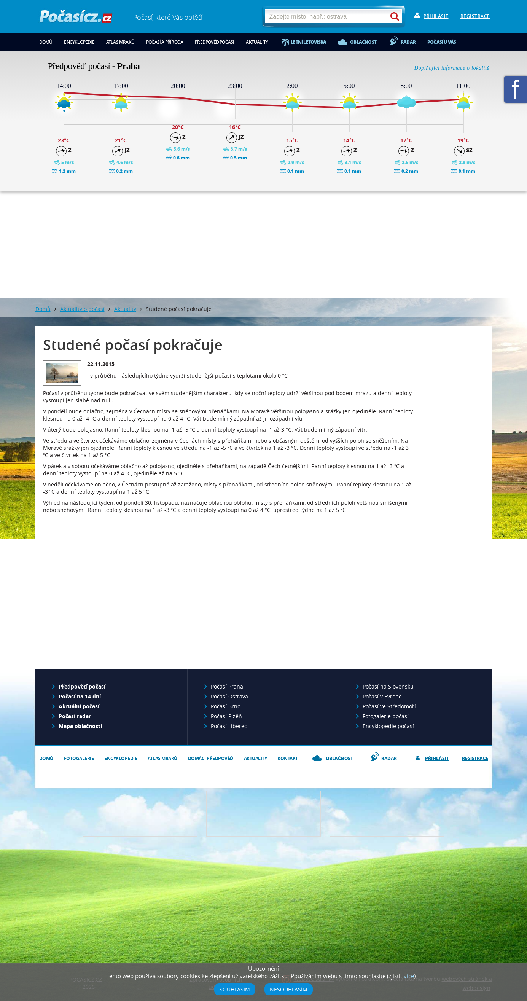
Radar (408, 42)
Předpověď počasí (214, 42)
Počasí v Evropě (382, 696)
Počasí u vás (441, 42)
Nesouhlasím (288, 989)
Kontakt (287, 758)
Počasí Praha (227, 686)
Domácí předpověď (210, 758)
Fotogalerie (79, 758)
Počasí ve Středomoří (389, 706)
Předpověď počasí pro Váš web (140, 814)
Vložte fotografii (387, 814)
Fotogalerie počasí (386, 716)
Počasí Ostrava (229, 696)
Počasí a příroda (164, 42)
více (409, 976)
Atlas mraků (120, 42)
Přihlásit (436, 16)
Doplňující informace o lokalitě (452, 68)
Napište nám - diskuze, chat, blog (263, 814)
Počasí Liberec (229, 726)
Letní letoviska (308, 42)
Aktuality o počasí (82, 308)
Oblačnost (363, 42)
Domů (46, 42)
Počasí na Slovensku (388, 686)
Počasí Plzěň (226, 716)
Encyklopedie (79, 42)
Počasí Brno (225, 706)
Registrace (475, 16)
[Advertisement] (263, 244)
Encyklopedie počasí (388, 726)
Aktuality (257, 42)
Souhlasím (235, 989)
